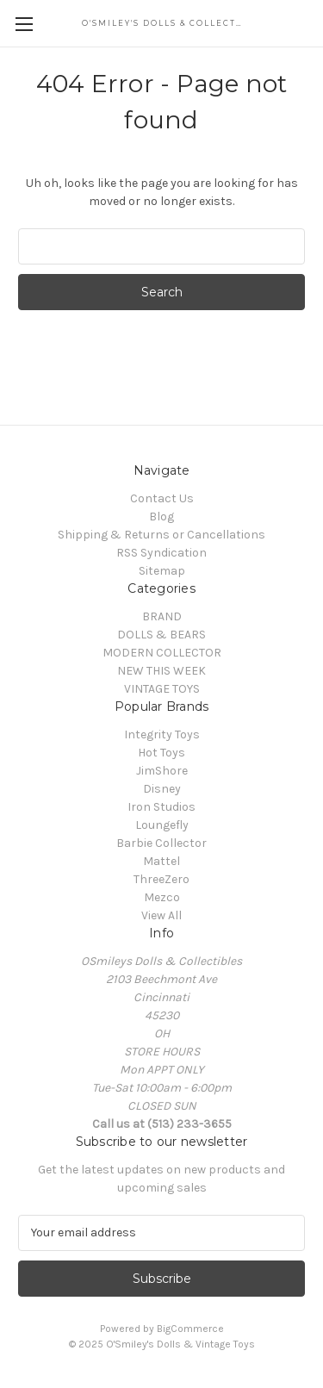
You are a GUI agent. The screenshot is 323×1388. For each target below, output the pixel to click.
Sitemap (162, 570)
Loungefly (162, 825)
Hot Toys (161, 752)
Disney (162, 788)
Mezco (162, 897)
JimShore (162, 770)
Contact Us (162, 498)
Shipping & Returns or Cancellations (161, 534)
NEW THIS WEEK (161, 670)
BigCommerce (190, 1329)
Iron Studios (161, 807)
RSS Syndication (161, 552)
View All (161, 915)
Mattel (161, 861)
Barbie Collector (161, 843)
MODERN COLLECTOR (161, 652)
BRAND (162, 616)
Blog (161, 516)
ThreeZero (161, 879)
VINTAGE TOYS (162, 689)
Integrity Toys (162, 734)
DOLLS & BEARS (161, 634)
